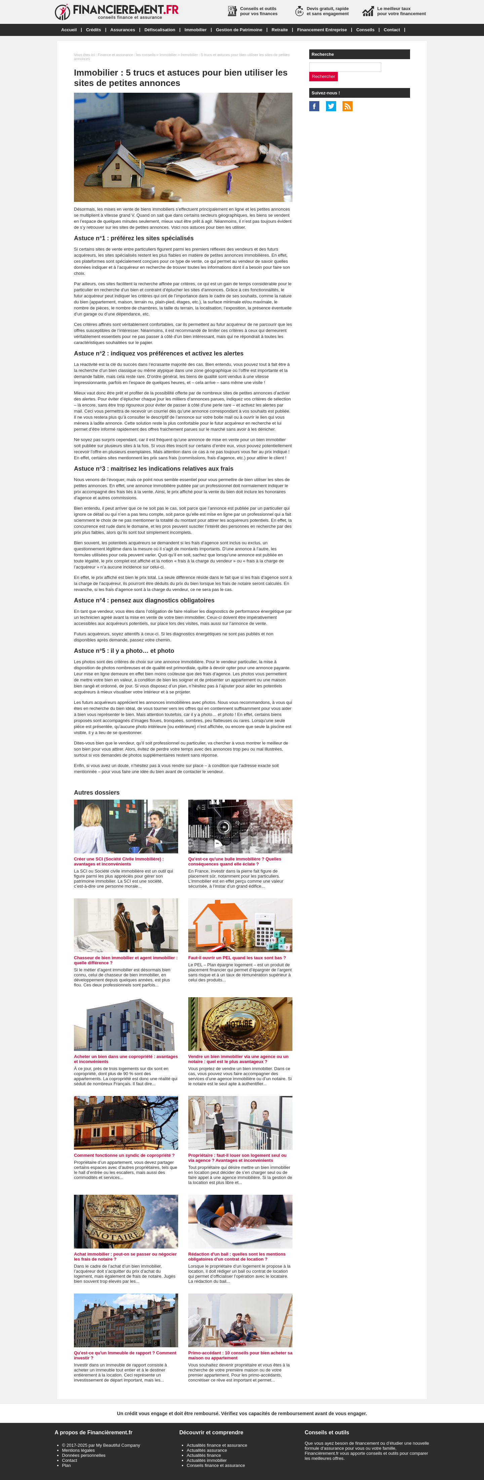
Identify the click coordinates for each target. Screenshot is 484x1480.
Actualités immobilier (207, 1460)
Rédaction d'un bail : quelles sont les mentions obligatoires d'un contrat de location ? (237, 1257)
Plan (66, 1465)
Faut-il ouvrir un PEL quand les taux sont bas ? (237, 957)
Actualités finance (204, 1455)
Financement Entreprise (322, 29)
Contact (392, 29)
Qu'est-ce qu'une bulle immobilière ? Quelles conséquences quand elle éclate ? (234, 861)
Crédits (93, 29)
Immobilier (196, 29)
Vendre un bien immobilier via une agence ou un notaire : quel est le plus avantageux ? (238, 1059)
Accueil (69, 29)
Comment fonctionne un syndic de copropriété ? (124, 1155)
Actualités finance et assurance (217, 1445)
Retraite (280, 29)
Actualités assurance (207, 1450)
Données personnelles (84, 1455)
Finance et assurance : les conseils (126, 55)
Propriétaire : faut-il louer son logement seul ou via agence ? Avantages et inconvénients (237, 1158)
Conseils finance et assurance (216, 1465)
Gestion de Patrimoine (239, 29)
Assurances (122, 29)
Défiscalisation (160, 29)
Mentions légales (78, 1450)
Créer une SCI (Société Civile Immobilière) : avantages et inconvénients (119, 861)
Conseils (365, 29)
